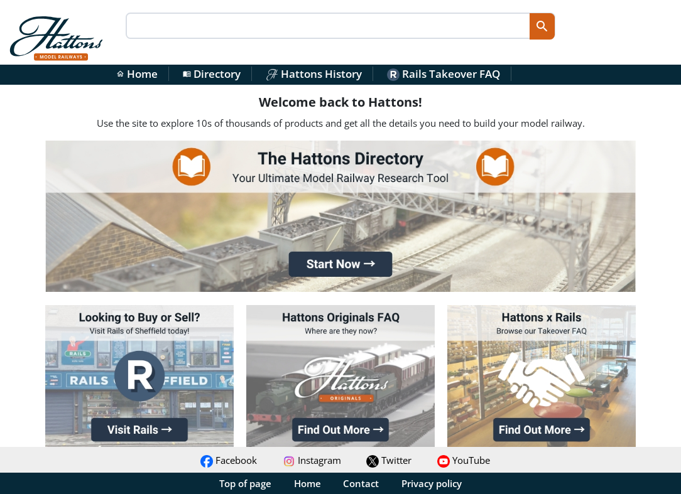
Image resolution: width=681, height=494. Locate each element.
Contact (361, 483)
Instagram (312, 460)
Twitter (388, 460)
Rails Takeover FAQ (443, 74)
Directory (212, 74)
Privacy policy (431, 483)
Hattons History (314, 74)
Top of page (245, 483)
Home (137, 74)
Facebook (228, 460)
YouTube (463, 460)
